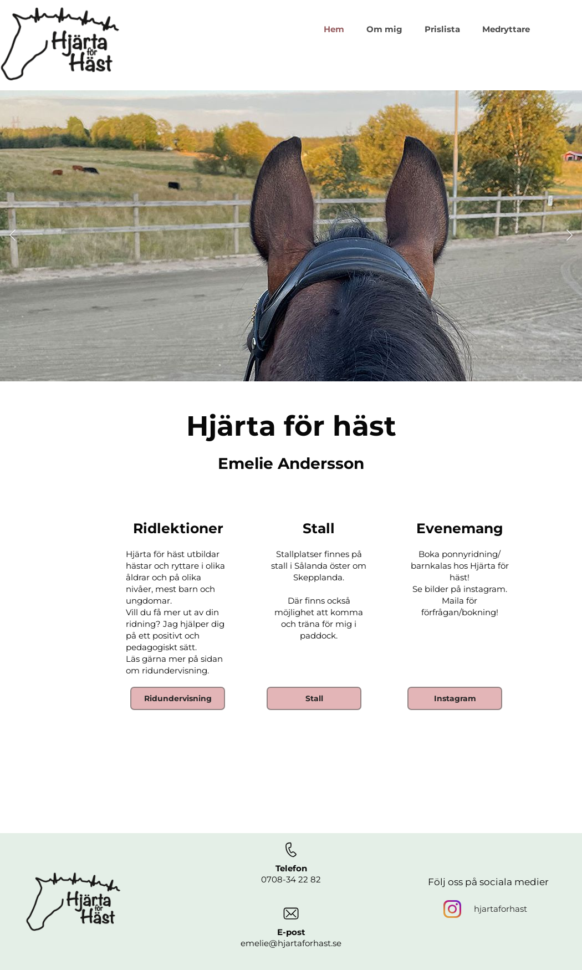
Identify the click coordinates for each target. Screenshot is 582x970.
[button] (12, 236)
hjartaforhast (500, 908)
